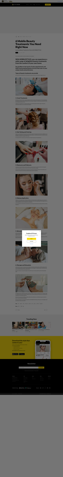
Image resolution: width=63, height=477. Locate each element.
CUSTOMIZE (31, 241)
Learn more (31, 243)
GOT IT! (31, 238)
